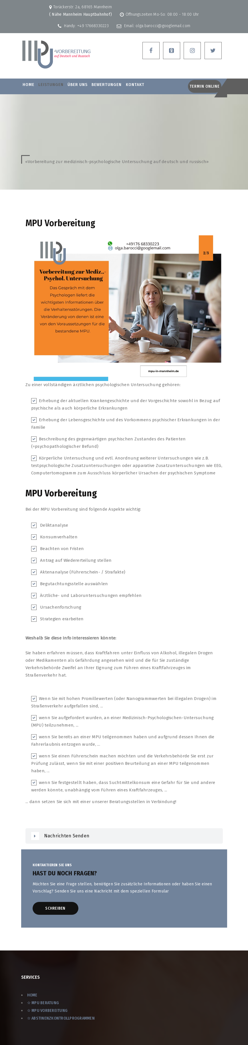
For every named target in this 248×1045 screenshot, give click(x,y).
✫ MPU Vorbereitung (47, 1010)
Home (28, 84)
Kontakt (135, 84)
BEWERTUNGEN (107, 84)
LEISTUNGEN (51, 84)
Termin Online (205, 86)
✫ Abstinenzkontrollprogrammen (61, 1018)
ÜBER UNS (78, 84)
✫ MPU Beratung (43, 1002)
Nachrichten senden (67, 836)
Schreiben (55, 908)
